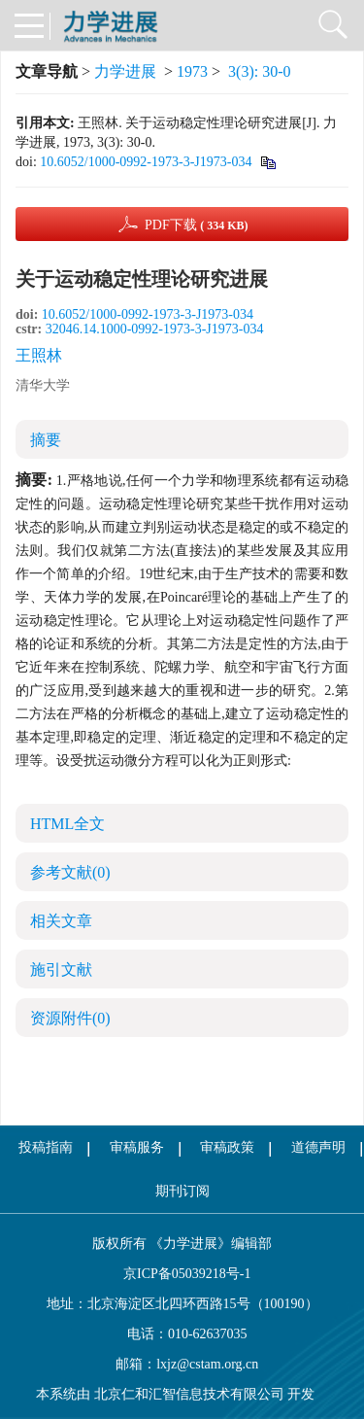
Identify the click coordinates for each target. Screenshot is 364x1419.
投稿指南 (45, 1147)
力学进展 (125, 71)
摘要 (45, 440)
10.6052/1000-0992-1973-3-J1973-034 (145, 162)
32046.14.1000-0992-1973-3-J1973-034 (155, 329)
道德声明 (318, 1147)
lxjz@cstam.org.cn (207, 1364)
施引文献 (61, 969)
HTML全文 (67, 823)
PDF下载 (196, 225)
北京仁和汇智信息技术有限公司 (189, 1394)
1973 (192, 71)
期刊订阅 (182, 1191)
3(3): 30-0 (259, 71)
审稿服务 (137, 1147)
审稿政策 (227, 1147)
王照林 (39, 355)
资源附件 (70, 1018)
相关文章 (61, 921)
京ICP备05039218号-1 (182, 1273)
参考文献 (70, 872)
